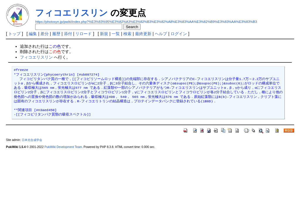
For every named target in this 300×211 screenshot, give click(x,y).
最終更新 (143, 33)
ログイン (179, 33)
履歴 (56, 33)
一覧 (116, 33)
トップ (14, 33)
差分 (44, 33)
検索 (127, 33)
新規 (104, 33)
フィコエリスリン (71, 13)
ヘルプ (161, 33)
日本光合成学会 (32, 140)
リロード (83, 33)
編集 (33, 33)
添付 (68, 33)
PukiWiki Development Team (63, 147)
